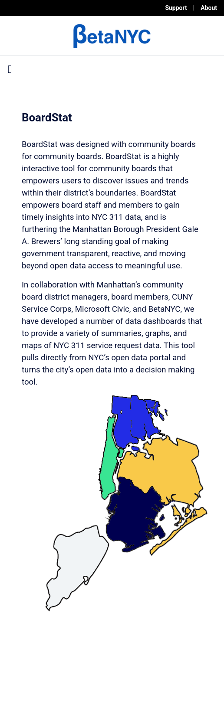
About (209, 7)
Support (176, 7)
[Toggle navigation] (10, 69)
